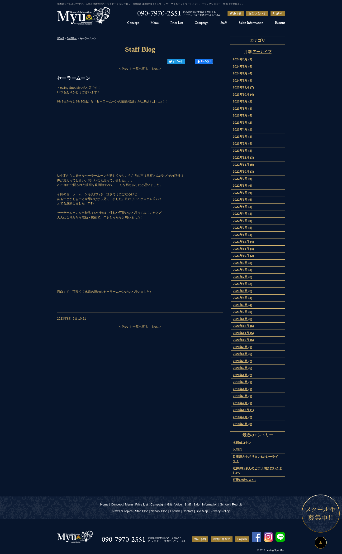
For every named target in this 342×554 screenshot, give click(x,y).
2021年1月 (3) (242, 319)
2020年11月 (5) (243, 333)
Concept (116, 504)
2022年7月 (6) (242, 192)
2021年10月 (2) (243, 256)
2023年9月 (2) (242, 101)
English (175, 511)
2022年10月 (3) (243, 171)
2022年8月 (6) (242, 185)
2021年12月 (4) (243, 241)
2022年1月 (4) (242, 235)
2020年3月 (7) (242, 361)
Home (104, 504)
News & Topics (122, 511)
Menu (129, 504)
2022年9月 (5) (242, 178)
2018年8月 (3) (242, 424)
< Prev (123, 68)
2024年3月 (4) (242, 66)
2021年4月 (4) (242, 298)
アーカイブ (261, 52)
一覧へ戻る (140, 68)
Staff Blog (72, 38)
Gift (169, 504)
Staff (188, 504)
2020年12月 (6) (243, 326)
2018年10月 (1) (243, 410)
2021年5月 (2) (242, 291)
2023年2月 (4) (242, 143)
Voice (178, 504)
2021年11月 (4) (243, 249)
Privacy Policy (220, 511)
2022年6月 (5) (242, 199)
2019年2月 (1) (242, 403)
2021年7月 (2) (242, 277)
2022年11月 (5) (243, 164)
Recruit (237, 504)
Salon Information (205, 504)
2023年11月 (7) (243, 87)
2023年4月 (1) (242, 129)
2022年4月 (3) (242, 213)
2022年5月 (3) (242, 207)
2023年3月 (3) (242, 136)
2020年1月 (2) (242, 375)
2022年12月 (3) (243, 157)
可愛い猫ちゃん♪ (244, 480)
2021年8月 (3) (242, 270)
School (224, 504)
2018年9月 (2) (242, 417)
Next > (156, 68)
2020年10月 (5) (243, 340)
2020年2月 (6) (242, 368)
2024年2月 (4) (242, 73)
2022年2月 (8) (242, 227)
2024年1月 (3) (242, 80)
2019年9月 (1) (242, 382)
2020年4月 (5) (242, 354)
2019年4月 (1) (242, 389)
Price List (141, 504)
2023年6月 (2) (242, 122)
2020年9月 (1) (242, 347)
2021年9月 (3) (242, 263)
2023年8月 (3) (242, 108)
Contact (188, 511)
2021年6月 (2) (242, 284)
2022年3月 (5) (242, 221)
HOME (60, 38)
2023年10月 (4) (243, 94)
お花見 (237, 449)
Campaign (158, 504)
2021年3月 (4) (242, 305)
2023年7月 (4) (242, 115)
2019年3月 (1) (242, 396)
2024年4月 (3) (242, 59)
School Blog (159, 511)
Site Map (202, 511)
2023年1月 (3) (242, 150)
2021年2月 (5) (242, 312)
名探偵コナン (242, 442)
